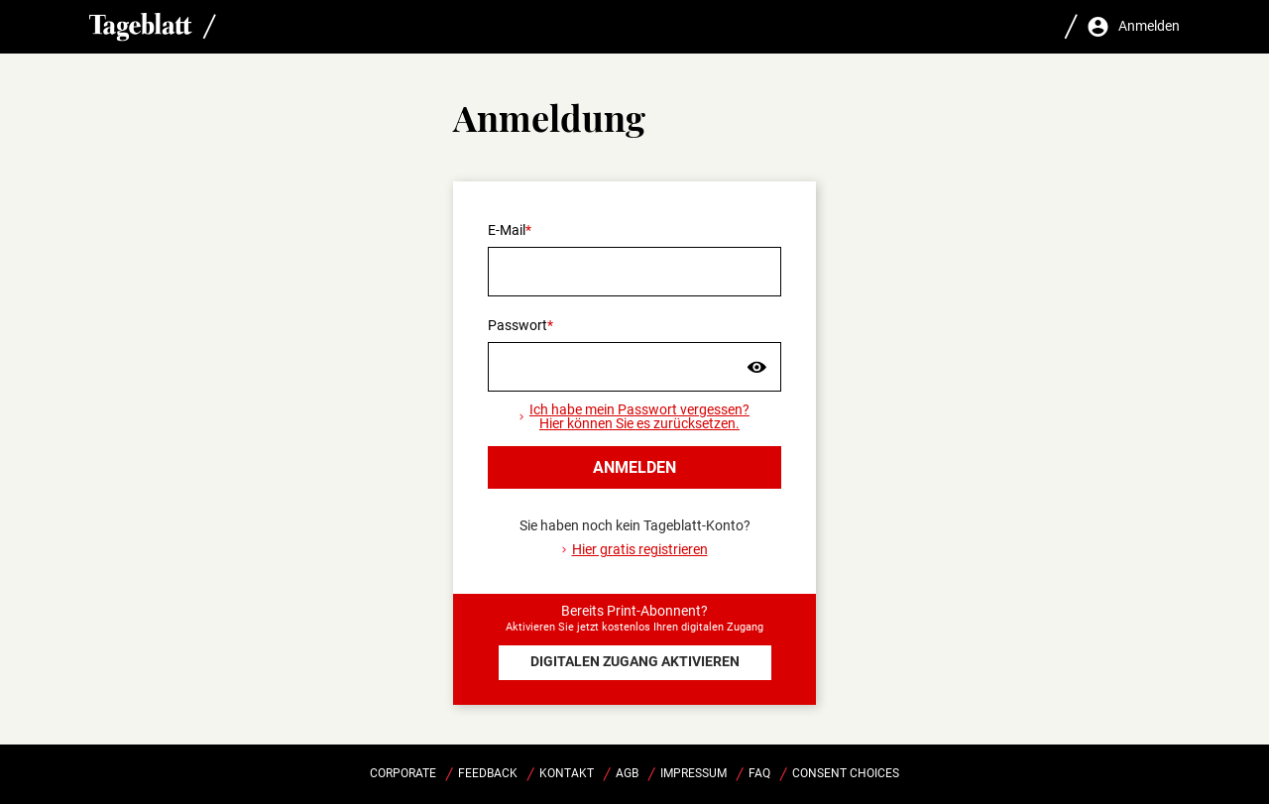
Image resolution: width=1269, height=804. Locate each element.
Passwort (517, 325)
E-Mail (506, 230)
